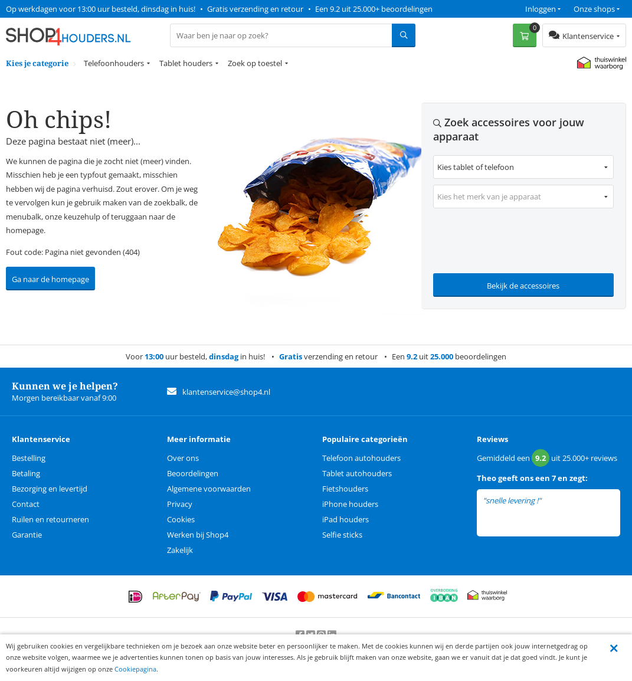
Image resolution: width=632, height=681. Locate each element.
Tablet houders (185, 63)
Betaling (26, 473)
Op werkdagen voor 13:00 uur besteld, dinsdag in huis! (100, 9)
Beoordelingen (192, 473)
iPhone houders (350, 504)
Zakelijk (180, 550)
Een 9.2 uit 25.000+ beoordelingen (374, 9)
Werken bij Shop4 (197, 534)
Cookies (181, 519)
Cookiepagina (135, 668)
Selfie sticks (342, 534)
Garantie (27, 534)
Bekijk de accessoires (523, 285)
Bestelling (28, 458)
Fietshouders (345, 488)
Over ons (183, 458)
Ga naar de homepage (50, 279)
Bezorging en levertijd (49, 488)
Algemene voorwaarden (209, 488)
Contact (26, 504)
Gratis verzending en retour (255, 9)
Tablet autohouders (357, 473)
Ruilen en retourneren (50, 519)
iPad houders (345, 519)
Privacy (179, 504)
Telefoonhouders (114, 63)
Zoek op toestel (255, 63)
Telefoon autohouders (361, 458)
